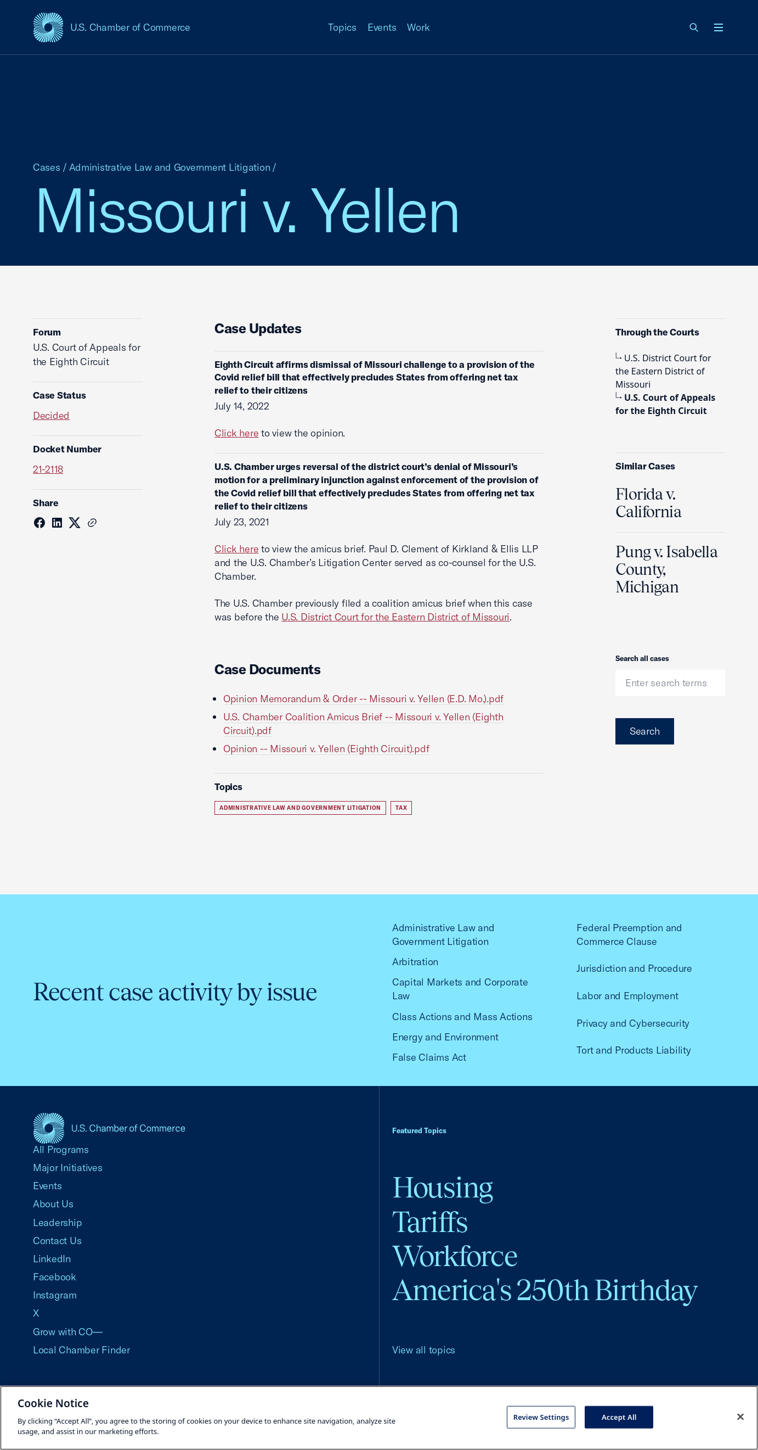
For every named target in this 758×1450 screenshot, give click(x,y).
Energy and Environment (445, 1037)
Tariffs (430, 1222)
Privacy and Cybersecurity (632, 1023)
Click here (236, 433)
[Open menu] (718, 27)
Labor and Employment (627, 995)
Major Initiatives (68, 1167)
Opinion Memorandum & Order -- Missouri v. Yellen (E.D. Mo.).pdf (363, 698)
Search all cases (642, 658)
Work (418, 27)
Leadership (57, 1222)
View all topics (423, 1349)
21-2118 (48, 469)
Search (645, 731)
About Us (53, 1203)
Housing (442, 1187)
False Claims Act (429, 1057)
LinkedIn (52, 1258)
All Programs (61, 1149)
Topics (342, 27)
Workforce (454, 1256)
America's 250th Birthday (545, 1290)
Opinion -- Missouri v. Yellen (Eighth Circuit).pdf (326, 748)
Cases (46, 167)
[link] (694, 27)
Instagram (55, 1295)
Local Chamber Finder (81, 1349)
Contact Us (57, 1240)
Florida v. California (648, 503)
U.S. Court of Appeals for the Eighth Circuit (665, 404)
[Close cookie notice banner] (740, 1416)
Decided (51, 415)
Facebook (54, 1276)
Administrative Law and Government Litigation (169, 167)
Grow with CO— (68, 1331)
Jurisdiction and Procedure (634, 968)
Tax (401, 807)
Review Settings (541, 1416)
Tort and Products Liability (633, 1050)
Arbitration (415, 961)
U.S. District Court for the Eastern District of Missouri (395, 617)
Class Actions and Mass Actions (462, 1016)
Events (382, 27)
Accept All (619, 1416)
